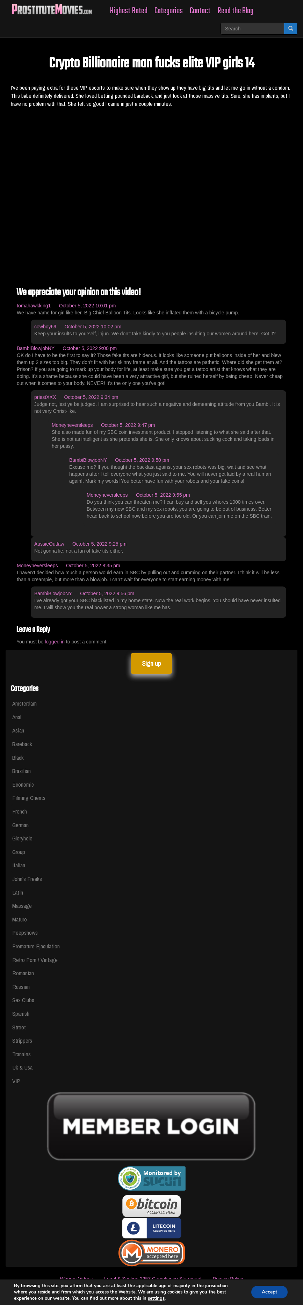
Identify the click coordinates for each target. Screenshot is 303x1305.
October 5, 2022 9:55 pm (163, 495)
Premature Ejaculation (36, 946)
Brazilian (21, 771)
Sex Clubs (23, 1000)
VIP (16, 1081)
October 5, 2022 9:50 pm (142, 460)
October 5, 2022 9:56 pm (107, 593)
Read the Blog (235, 11)
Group (18, 852)
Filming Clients (28, 798)
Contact (200, 11)
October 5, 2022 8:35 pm (93, 565)
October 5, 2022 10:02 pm (92, 326)
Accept (269, 1292)
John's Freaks (27, 879)
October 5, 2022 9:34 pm (91, 397)
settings (156, 1298)
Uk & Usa (22, 1067)
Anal (16, 717)
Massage (22, 906)
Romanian (23, 973)
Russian (21, 987)
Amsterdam (24, 703)
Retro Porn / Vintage (35, 960)
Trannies (21, 1054)
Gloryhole (22, 838)
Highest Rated (128, 11)
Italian (18, 865)
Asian (18, 730)
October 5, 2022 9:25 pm (99, 544)
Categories (168, 11)
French (19, 811)
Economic (23, 784)
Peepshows (25, 932)
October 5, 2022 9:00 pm (90, 348)
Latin (17, 892)
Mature (19, 919)
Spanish (20, 1013)
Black (18, 757)
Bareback (22, 744)
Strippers (22, 1040)
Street (19, 1027)
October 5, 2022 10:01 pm (87, 305)
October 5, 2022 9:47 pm (128, 425)
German (20, 825)
